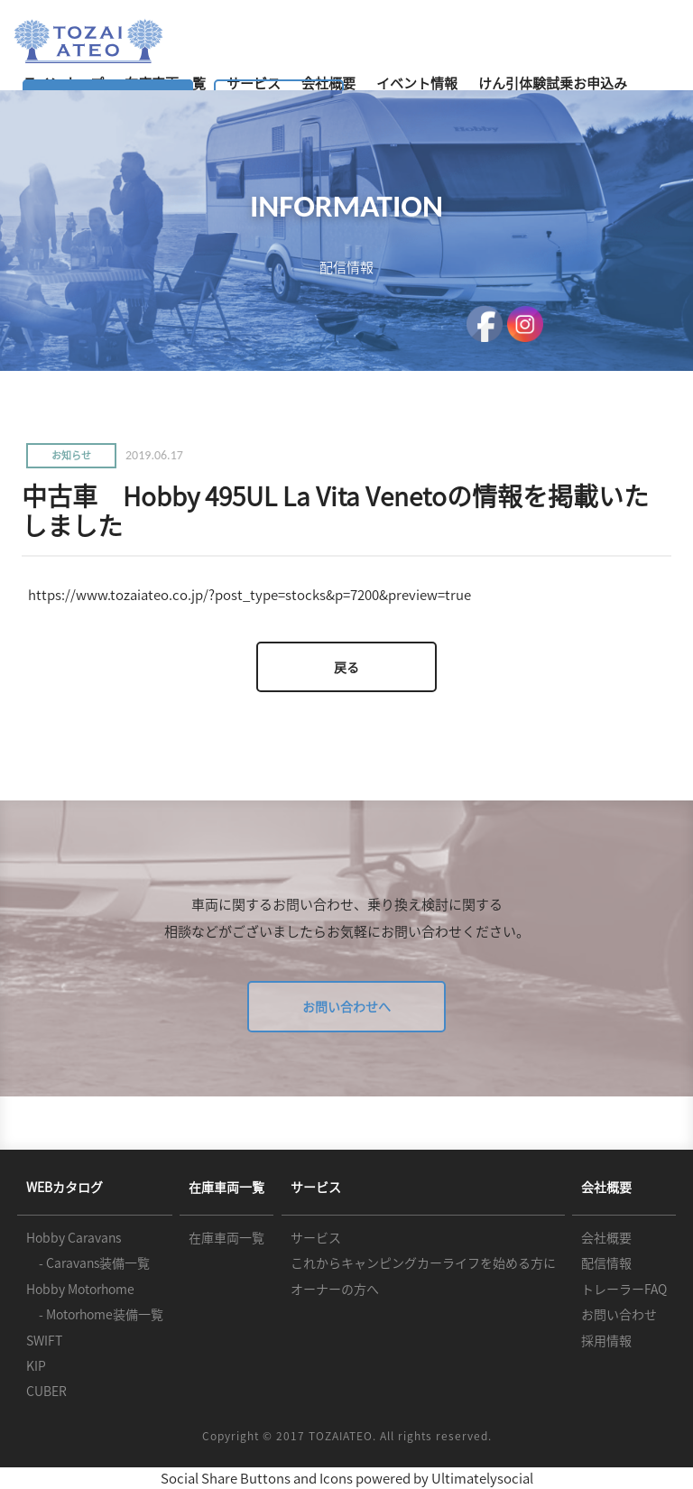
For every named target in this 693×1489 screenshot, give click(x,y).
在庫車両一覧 (226, 1237)
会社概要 (606, 1237)
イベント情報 (416, 83)
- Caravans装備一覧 (88, 1262)
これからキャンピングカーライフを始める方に (423, 1262)
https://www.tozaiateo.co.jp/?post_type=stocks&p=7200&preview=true (249, 595)
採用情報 (606, 1340)
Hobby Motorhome (80, 1289)
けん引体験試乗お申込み (552, 83)
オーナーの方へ (335, 1289)
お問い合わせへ (346, 1006)
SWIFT (44, 1340)
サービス (316, 1237)
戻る (346, 667)
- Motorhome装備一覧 (94, 1314)
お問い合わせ (619, 1314)
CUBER (46, 1391)
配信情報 (606, 1262)
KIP (36, 1365)
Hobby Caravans (73, 1237)
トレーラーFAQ (624, 1289)
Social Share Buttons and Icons (257, 1478)
